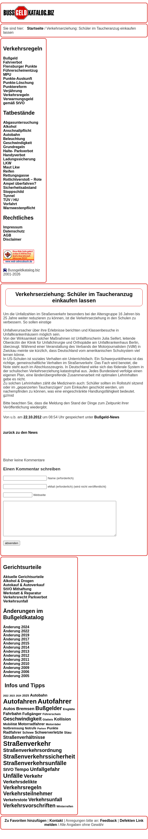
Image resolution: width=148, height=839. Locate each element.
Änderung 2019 (16, 642)
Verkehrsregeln (16, 95)
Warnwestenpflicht (19, 208)
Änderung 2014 (16, 654)
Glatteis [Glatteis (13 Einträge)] (48, 726)
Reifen (8, 171)
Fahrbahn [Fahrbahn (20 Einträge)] (12, 720)
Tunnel (9, 196)
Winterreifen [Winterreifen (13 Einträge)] (64, 813)
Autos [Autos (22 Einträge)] (9, 715)
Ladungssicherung (19, 159)
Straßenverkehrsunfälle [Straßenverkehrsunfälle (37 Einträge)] (35, 770)
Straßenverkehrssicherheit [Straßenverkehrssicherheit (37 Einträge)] (39, 763)
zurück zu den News (20, 432)
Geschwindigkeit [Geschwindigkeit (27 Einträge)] (22, 725)
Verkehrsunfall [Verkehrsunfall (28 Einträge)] (45, 806)
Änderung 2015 (16, 650)
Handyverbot (14, 155)
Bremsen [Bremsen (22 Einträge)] (25, 715)
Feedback (108, 827)
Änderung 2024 (16, 634)
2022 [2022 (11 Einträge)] (6, 702)
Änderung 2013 (16, 658)
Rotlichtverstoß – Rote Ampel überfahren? (22, 181)
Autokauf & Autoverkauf (23, 592)
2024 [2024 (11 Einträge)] (18, 702)
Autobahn (11, 135)
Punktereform (15, 87)
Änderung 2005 (16, 683)
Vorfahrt (10, 204)
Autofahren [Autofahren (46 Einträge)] (20, 708)
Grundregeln (14, 147)
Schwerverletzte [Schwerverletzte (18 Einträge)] (49, 739)
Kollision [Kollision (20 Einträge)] (62, 726)
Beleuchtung (14, 139)
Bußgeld (10, 58)
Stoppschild (13, 192)
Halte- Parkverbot (18, 151)
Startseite (35, 28)
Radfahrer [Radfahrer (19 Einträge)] (12, 739)
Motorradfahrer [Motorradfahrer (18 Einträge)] (31, 731)
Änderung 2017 (16, 646)
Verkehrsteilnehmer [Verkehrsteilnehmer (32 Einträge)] (27, 800)
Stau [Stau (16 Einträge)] (68, 739)
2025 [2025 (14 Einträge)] (25, 702)
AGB (7, 235)
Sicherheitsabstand (20, 188)
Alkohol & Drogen (18, 588)
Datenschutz (14, 231)
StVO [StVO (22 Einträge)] (8, 776)
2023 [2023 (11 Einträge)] (12, 702)
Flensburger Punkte (20, 66)
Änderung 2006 (16, 678)
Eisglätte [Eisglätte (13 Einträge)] (69, 716)
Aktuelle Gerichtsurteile (23, 583)
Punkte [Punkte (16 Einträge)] (52, 735)
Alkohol (9, 126)
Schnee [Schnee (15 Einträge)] (28, 739)
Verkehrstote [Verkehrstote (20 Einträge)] (15, 806)
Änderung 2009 (16, 674)
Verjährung (12, 91)
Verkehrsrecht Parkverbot (25, 604)
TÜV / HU (10, 200)
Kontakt (56, 827)
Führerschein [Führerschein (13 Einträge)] (52, 721)
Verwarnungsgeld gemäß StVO (18, 101)
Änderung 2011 (16, 666)
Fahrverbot (12, 62)
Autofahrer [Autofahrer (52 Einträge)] (55, 708)
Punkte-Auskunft (17, 79)
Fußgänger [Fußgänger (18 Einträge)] (32, 720)
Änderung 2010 (16, 670)
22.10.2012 (33, 417)
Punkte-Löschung (18, 83)
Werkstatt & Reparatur (22, 600)
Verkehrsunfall (15, 608)
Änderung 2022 (16, 638)
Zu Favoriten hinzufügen (25, 827)
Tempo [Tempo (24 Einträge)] (22, 776)
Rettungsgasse (16, 175)
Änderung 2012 (16, 662)
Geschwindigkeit (17, 143)
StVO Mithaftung (17, 596)
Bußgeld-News (106, 417)
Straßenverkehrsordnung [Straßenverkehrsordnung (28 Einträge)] (32, 757)
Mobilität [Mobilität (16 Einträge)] (10, 731)
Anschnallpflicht (17, 131)
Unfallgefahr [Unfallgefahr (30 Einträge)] (45, 776)
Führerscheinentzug (20, 70)
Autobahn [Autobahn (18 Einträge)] (38, 702)
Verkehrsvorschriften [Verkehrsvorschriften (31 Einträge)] (29, 812)
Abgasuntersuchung (20, 122)
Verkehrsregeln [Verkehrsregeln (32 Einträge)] (22, 794)
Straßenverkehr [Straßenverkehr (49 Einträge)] (27, 750)
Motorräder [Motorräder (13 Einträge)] (53, 731)
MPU (7, 74)
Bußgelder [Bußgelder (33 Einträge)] (48, 715)
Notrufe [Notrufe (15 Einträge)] (30, 735)
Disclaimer (12, 239)
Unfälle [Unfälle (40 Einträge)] (13, 782)
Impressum (12, 227)
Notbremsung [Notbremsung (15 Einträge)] (13, 735)
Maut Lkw (11, 167)
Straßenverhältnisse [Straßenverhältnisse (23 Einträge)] (24, 744)
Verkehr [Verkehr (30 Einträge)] (33, 783)
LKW (7, 163)
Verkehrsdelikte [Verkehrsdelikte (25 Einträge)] (20, 788)
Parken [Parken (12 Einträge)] (41, 735)
